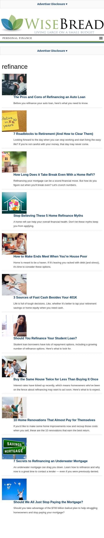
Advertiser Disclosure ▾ (52, 4)
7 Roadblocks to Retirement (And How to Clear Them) (53, 133)
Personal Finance (17, 38)
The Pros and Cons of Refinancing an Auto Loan (49, 97)
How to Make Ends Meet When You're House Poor (50, 256)
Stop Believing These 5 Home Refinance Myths (48, 215)
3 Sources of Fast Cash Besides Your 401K (45, 297)
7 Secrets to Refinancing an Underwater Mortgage (50, 461)
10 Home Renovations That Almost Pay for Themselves (54, 420)
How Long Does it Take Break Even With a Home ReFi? (54, 174)
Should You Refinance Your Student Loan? (45, 338)
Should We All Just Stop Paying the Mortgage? (48, 502)
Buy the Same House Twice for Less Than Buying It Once (55, 379)
